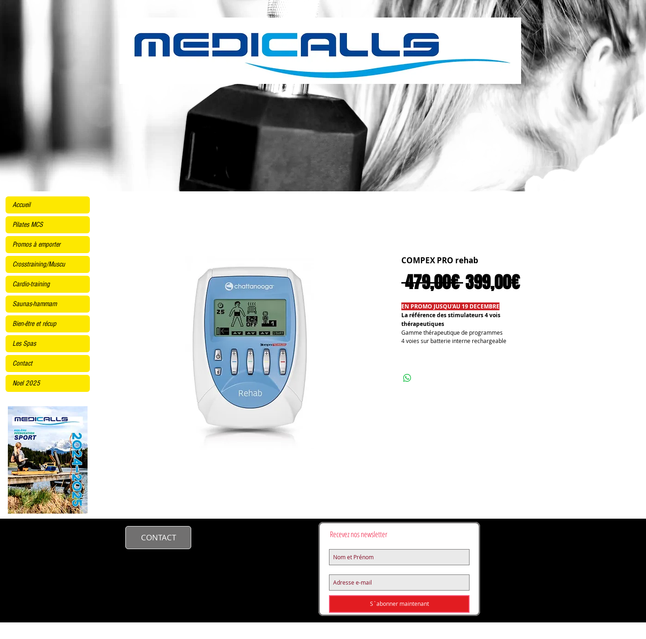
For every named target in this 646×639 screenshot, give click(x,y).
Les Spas (24, 343)
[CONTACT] (158, 537)
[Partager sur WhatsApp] (407, 378)
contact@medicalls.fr (243, 536)
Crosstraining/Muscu (38, 264)
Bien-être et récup (34, 324)
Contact (22, 363)
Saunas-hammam (34, 304)
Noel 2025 (26, 383)
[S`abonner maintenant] (399, 604)
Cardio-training (31, 284)
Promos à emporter (36, 244)
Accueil (21, 205)
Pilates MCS (27, 224)
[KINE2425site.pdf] (48, 461)
